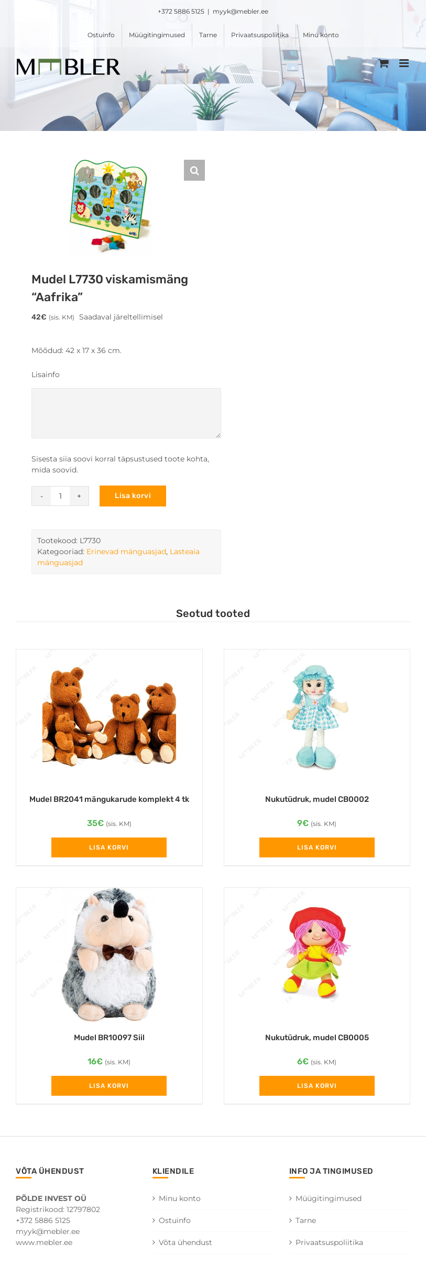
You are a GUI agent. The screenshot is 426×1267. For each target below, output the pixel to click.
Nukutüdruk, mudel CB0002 (317, 799)
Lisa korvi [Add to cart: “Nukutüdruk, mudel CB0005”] (317, 1085)
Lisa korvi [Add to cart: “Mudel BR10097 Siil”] (109, 1085)
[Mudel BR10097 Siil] (109, 954)
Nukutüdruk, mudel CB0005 (317, 1037)
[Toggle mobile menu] (404, 63)
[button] (194, 170)
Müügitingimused (329, 1198)
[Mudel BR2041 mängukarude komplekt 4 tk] (109, 716)
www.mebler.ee (44, 1242)
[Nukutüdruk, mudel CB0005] (317, 954)
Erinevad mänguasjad (126, 551)
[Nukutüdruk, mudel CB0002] (317, 716)
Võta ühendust (185, 1242)
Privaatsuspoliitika (329, 1242)
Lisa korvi (133, 495)
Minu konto (180, 1198)
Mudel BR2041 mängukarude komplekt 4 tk (109, 799)
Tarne (306, 1220)
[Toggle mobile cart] (383, 63)
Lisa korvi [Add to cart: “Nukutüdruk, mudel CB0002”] (317, 847)
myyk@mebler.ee (240, 11)
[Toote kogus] (60, 496)
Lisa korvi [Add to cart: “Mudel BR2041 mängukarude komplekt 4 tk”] (109, 847)
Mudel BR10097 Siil (109, 1037)
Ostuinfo (175, 1220)
